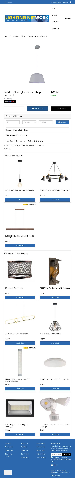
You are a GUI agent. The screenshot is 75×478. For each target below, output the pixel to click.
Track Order (9, 450)
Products (54, 8)
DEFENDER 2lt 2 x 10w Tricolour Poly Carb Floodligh (55, 426)
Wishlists (54, 2)
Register (66, 2)
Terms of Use (41, 447)
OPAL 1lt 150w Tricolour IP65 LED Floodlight (17, 426)
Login (60, 2)
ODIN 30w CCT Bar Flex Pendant (16, 334)
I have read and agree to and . (61, 459)
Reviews (35, 141)
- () (67, 18)
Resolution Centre (8, 455)
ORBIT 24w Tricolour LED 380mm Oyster (54, 379)
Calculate (62, 122)
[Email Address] (56, 454)
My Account (9, 447)
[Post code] (46, 122)
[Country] (29, 122)
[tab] (9, 141)
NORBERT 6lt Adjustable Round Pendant (54, 190)
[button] (61, 108)
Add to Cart (37, 108)
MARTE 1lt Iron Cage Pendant (50, 334)
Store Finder (55, 28)
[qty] (13, 122)
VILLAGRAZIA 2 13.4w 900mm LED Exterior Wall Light (17, 380)
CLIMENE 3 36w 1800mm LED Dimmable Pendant (20, 237)
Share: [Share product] (9, 101)
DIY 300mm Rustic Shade (14, 288)
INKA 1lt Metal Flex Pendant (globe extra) (19, 190)
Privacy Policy (41, 450)
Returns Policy (41, 454)
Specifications (20, 141)
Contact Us (55, 22)
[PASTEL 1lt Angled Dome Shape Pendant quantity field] (14, 108)
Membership (25, 457)
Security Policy (41, 457)
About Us (55, 15)
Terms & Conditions (57, 459)
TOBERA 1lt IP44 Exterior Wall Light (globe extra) (55, 289)
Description (9, 141)
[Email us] (52, 465)
